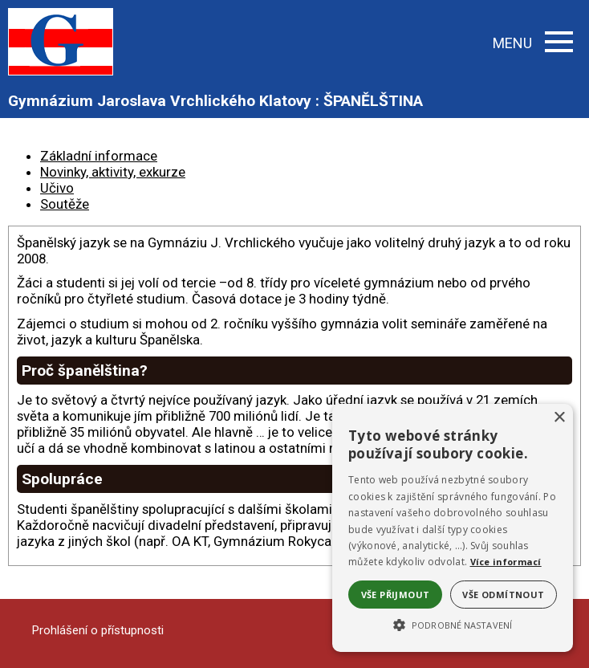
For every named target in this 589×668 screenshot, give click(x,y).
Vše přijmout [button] (395, 595)
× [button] (559, 418)
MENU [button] (533, 43)
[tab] (310, 156)
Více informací (506, 562)
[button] (452, 624)
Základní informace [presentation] (98, 156)
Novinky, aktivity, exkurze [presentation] (112, 172)
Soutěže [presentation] (64, 204)
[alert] (452, 528)
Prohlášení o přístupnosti (98, 630)
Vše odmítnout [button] (503, 595)
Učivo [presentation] (57, 188)
